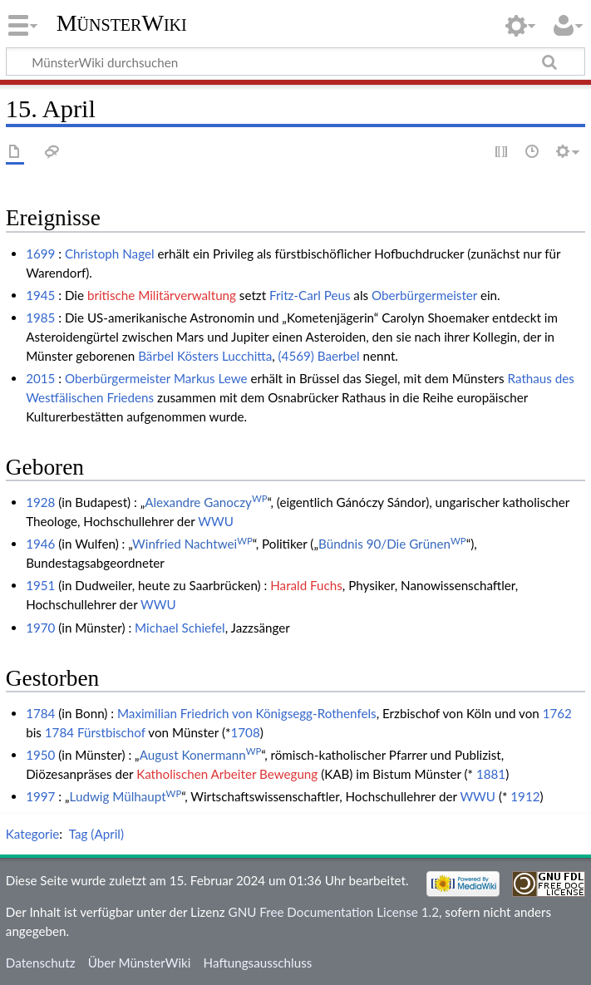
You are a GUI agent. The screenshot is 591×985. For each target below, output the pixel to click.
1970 (40, 627)
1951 (40, 585)
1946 (40, 543)
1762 (557, 713)
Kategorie (32, 833)
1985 (40, 317)
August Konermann (201, 754)
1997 (40, 796)
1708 (244, 732)
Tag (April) (96, 833)
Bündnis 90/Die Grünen (392, 543)
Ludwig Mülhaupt (126, 796)
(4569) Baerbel (319, 355)
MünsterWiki (122, 23)
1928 (40, 502)
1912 (524, 796)
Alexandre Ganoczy (206, 502)
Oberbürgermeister (424, 295)
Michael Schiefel (180, 627)
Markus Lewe (211, 378)
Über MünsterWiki (139, 962)
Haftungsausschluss (258, 962)
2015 (40, 378)
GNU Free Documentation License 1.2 (334, 911)
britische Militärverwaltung (161, 295)
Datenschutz (41, 962)
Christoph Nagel (110, 253)
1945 (40, 295)
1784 (40, 713)
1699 (40, 253)
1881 (490, 773)
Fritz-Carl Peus (309, 295)
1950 (40, 754)
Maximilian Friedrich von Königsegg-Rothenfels (247, 713)
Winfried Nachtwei (192, 543)
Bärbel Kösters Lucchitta (205, 355)
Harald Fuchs (306, 585)
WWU (216, 521)
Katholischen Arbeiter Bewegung (227, 773)
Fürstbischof (111, 732)
